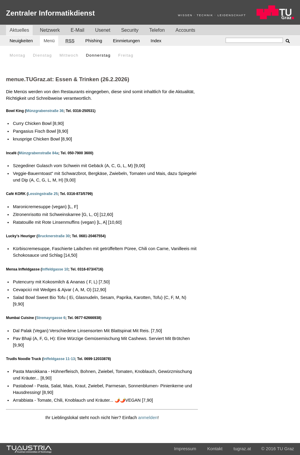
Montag (17, 55)
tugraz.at (242, 448)
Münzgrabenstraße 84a (38, 153)
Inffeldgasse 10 (55, 269)
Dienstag (42, 55)
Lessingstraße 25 (43, 194)
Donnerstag (98, 55)
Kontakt (215, 448)
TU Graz (285, 448)
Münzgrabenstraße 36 (45, 111)
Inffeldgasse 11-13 (59, 359)
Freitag (126, 55)
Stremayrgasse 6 (50, 318)
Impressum (185, 448)
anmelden (148, 417)
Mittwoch (68, 55)
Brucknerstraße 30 (54, 236)
